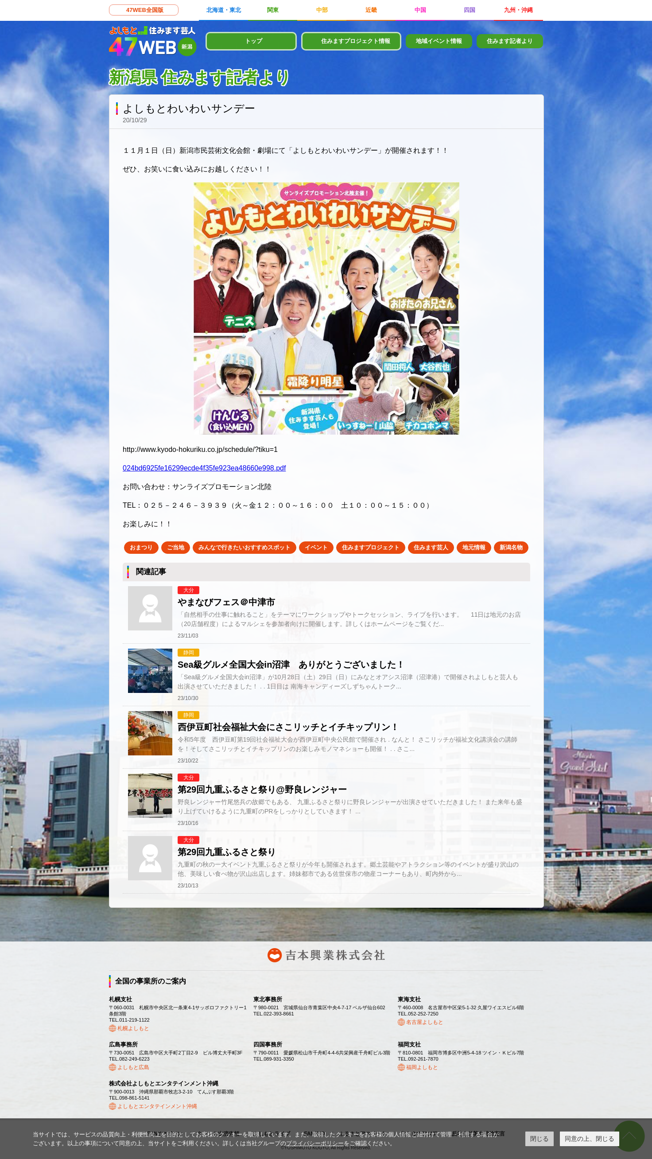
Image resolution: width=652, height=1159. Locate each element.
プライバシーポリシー (315, 1143)
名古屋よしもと (424, 1022)
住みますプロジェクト (371, 547)
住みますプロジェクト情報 (355, 41)
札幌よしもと (133, 1028)
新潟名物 (511, 547)
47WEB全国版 (144, 10)
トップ (253, 41)
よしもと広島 (133, 1067)
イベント (316, 547)
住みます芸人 (431, 547)
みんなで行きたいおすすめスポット (244, 547)
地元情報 (473, 547)
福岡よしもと (422, 1067)
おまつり (141, 547)
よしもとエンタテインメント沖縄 (157, 1106)
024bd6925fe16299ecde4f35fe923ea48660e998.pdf (204, 468)
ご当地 (175, 547)
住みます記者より (510, 41)
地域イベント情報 (439, 41)
